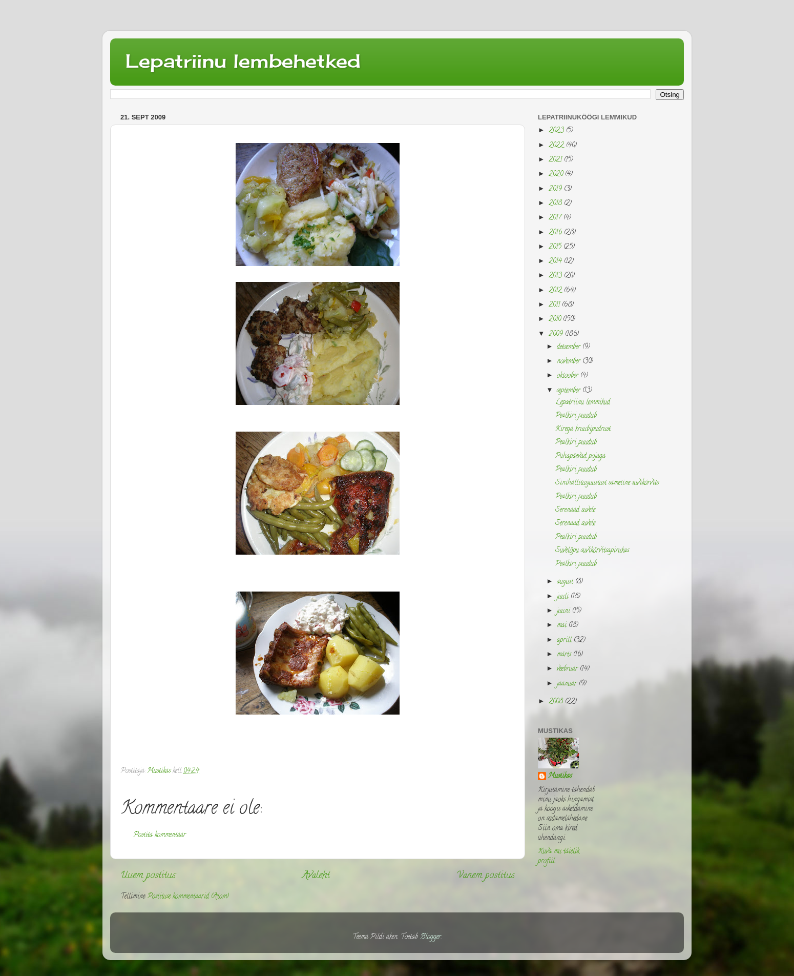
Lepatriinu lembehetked (243, 61)
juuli (564, 597)
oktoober (568, 376)
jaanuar (568, 684)
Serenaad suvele (575, 510)
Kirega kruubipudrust (583, 429)
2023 (557, 131)
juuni (564, 611)
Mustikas (560, 777)
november (569, 361)
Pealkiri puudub (576, 416)
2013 (556, 276)
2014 (556, 261)
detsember (569, 347)
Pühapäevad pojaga (580, 456)
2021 (556, 160)
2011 (555, 305)
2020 (557, 174)
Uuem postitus (148, 875)
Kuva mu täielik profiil (558, 856)
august (566, 582)
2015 (556, 247)
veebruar (568, 669)
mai (563, 625)
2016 (556, 233)
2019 (556, 189)
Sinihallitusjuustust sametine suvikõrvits (607, 483)
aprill (565, 640)
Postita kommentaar (160, 835)
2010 (556, 319)
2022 (557, 145)
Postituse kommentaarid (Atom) (188, 896)
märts (565, 654)
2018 (556, 203)
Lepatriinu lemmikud (582, 402)
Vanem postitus (485, 875)
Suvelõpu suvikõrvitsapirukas (592, 550)
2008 (557, 702)
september (569, 390)
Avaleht (316, 875)
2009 (557, 334)
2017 (556, 218)
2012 (556, 291)
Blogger (430, 937)
